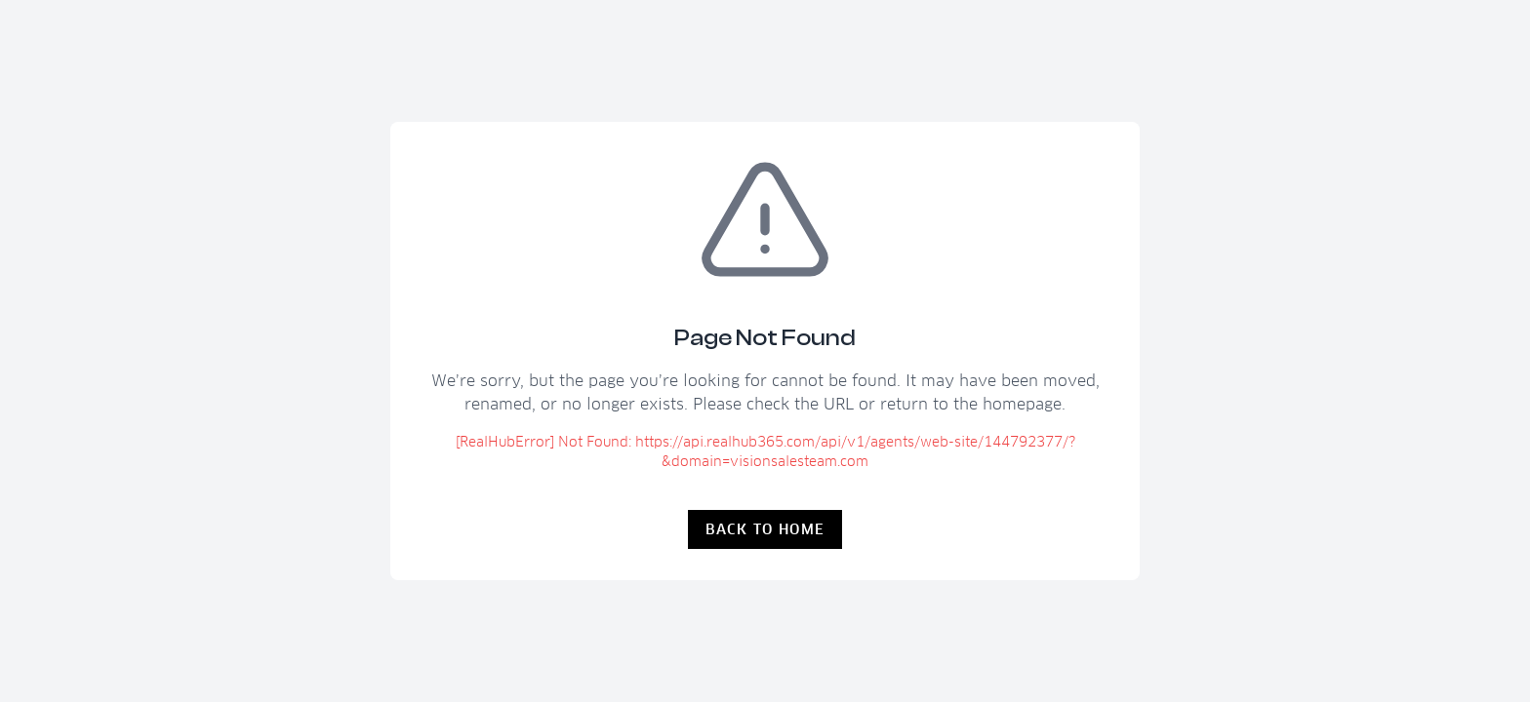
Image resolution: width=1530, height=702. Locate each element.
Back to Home (765, 529)
